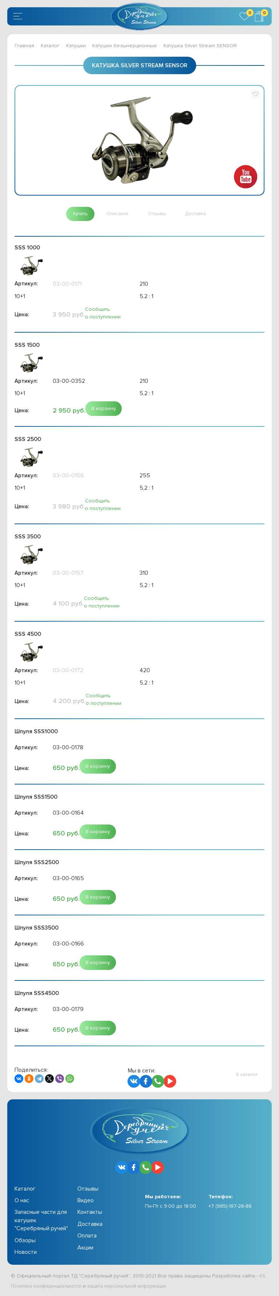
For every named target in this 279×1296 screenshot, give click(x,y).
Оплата (87, 1236)
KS (262, 1276)
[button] (255, 94)
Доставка (89, 1224)
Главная (24, 46)
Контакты (89, 1212)
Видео (85, 1201)
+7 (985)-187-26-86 (230, 1206)
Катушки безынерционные (124, 46)
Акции (85, 1248)
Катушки (76, 46)
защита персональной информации (136, 1286)
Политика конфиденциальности (49, 1286)
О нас (22, 1201)
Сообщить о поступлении (103, 313)
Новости (26, 1252)
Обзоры (25, 1240)
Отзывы (87, 1189)
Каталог (50, 46)
